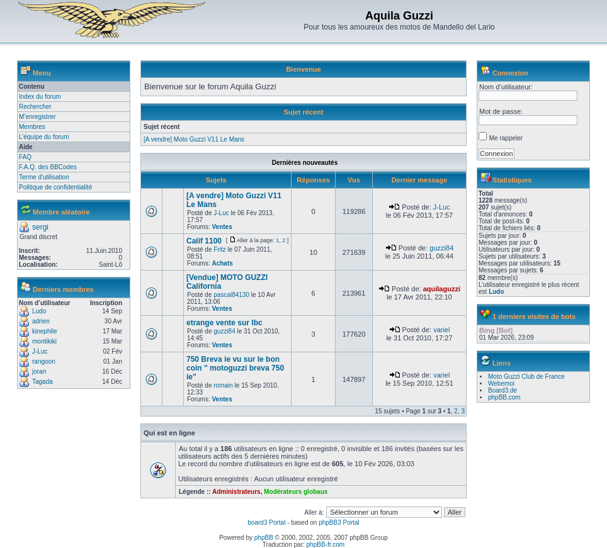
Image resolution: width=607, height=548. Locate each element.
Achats (222, 263)
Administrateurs (236, 491)
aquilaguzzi (441, 289)
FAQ (25, 157)
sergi (40, 227)
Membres (32, 126)
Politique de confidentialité (55, 187)
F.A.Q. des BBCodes (48, 167)
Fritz (219, 249)
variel (441, 329)
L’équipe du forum (44, 136)
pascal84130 (231, 294)
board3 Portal (266, 522)
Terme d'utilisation (44, 177)
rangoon (43, 361)
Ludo (39, 311)
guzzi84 (441, 248)
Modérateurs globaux (295, 491)
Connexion (510, 73)
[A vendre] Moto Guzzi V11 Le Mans (194, 139)
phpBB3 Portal (339, 522)
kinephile (44, 331)
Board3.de (502, 390)
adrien (41, 321)
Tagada (42, 381)
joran (39, 371)
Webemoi (501, 383)
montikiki (44, 341)
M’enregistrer (37, 116)
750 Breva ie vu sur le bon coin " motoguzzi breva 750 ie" (235, 368)
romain (223, 385)
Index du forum (40, 96)
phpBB (263, 537)
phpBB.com (504, 397)
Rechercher (35, 106)
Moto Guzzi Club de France (526, 376)
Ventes (222, 226)
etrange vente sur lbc (224, 322)
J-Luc (39, 351)
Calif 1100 (204, 241)
